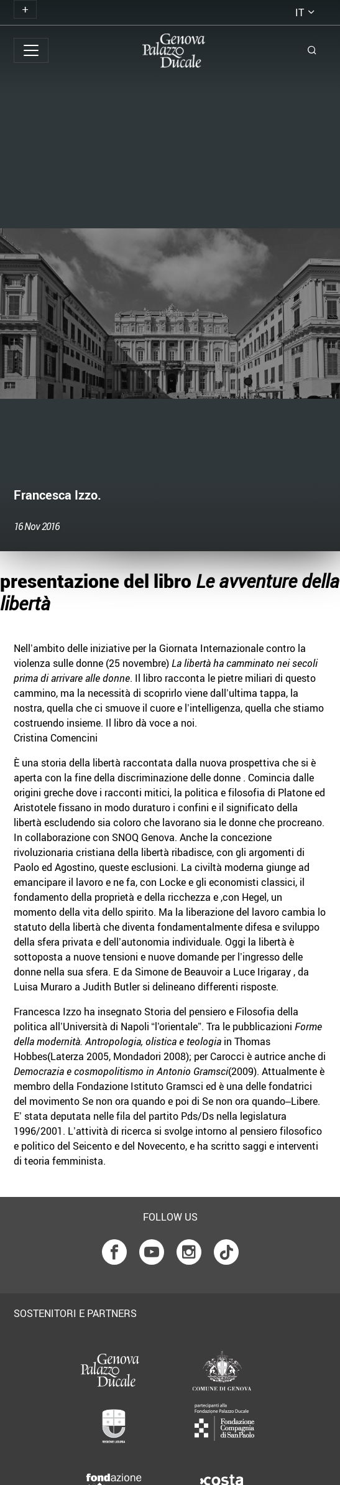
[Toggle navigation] (25, 9)
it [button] (299, 12)
